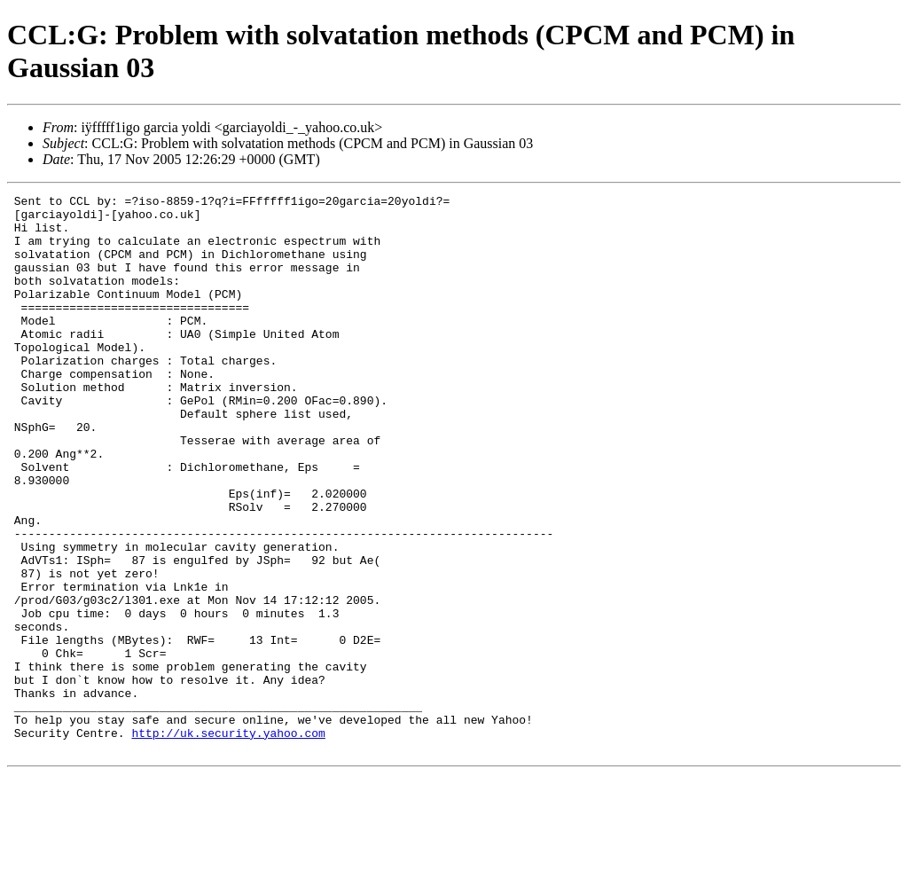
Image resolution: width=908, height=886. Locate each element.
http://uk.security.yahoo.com (228, 842)
